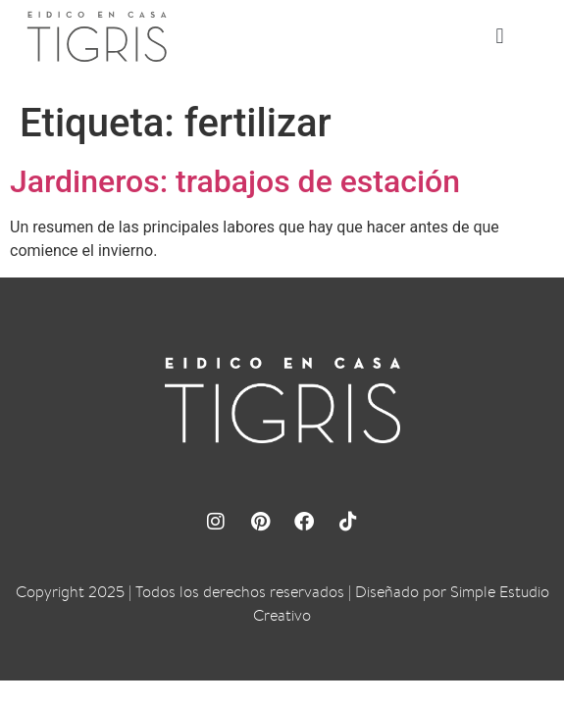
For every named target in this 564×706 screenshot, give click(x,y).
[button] (499, 37)
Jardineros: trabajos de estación (235, 181)
